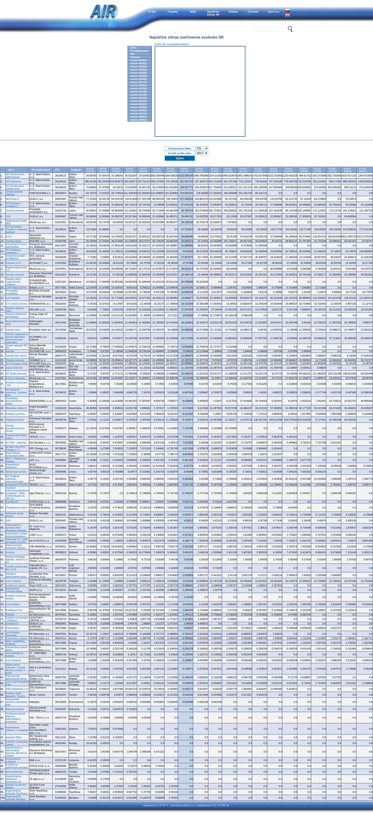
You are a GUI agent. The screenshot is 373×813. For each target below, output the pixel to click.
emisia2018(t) (171, 169)
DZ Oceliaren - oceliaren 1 (14, 251)
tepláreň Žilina (14, 737)
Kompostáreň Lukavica (13, 760)
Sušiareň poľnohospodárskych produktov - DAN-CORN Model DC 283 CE (17, 493)
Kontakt (254, 11)
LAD (8, 520)
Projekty (173, 11)
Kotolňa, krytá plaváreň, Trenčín (15, 694)
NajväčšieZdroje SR (213, 13)
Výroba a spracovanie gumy (16, 575)
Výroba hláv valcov (16, 355)
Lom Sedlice (13, 604)
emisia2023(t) (103, 169)
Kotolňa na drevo (15, 414)
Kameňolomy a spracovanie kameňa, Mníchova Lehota (16, 751)
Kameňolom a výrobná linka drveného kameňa (16, 528)
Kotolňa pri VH (14, 610)
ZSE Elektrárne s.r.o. (17, 689)
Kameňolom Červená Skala (14, 590)
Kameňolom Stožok (17, 638)
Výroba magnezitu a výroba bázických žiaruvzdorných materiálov (17, 338)
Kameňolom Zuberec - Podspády (17, 728)
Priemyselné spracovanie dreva (16, 677)
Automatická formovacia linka (15, 454)
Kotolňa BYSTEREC (17, 484)
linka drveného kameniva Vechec (16, 546)
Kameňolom (12, 628)
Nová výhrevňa (14, 771)
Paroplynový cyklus (16, 507)
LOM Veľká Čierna (16, 287)
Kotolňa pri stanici (16, 585)
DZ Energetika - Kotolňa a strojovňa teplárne (16, 229)
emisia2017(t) (184, 169)
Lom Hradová (13, 660)
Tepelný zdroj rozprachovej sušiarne (13, 282)
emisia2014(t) (228, 169)
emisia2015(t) (215, 169)
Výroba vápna (13, 241)
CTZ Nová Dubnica (16, 303)
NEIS (193, 11)
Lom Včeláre (13, 298)
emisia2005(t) (363, 169)
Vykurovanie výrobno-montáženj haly (16, 702)
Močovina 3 (12, 199)
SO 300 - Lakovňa (16, 442)
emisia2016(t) (199, 169)
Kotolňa (10, 351)
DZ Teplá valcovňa (16, 373)
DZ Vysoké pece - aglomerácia (16, 175)
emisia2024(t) (90, 169)
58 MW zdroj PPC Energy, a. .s (16, 448)
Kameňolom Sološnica (12, 466)
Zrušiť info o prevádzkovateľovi (172, 44)
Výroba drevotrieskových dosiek (15, 428)
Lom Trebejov (13, 581)
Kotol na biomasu (15, 378)
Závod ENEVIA (14, 367)
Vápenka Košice (15, 419)
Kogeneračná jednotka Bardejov (16, 797)
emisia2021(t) (130, 169)
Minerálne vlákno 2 (16, 408)
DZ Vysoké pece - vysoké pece (16, 187)
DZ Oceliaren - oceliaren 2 (14, 204)
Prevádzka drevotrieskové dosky (14, 401)
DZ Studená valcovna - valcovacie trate (14, 479)
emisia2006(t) (347, 169)
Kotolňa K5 (12, 501)
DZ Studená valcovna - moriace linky (16, 392)
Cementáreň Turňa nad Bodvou (16, 245)
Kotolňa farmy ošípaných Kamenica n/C (14, 779)
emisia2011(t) (274, 169)
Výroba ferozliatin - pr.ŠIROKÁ (16, 257)
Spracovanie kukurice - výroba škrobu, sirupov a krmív (15, 668)
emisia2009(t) (304, 169)
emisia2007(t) (332, 169)
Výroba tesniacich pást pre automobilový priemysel (16, 717)
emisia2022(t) (116, 169)
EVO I (9, 236)
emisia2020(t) (143, 169)
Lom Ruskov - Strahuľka (13, 634)
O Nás (153, 11)
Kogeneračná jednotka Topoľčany (16, 792)
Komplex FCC (14, 263)
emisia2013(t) (243, 169)
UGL (8, 216)
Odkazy (233, 11)
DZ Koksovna (13, 181)
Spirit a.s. (274, 11)
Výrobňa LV (12, 623)
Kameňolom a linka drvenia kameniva (16, 535)
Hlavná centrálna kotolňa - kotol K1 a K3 (16, 559)
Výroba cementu (15, 210)
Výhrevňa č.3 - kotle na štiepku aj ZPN (17, 540)
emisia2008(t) (317, 169)
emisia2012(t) (258, 169)
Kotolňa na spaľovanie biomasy (17, 766)
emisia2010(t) (289, 169)
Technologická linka (17, 363)
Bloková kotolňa (15, 709)
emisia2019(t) (157, 169)
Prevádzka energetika (12, 292)
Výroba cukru (13, 329)
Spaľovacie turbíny (16, 471)
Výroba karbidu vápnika (14, 193)
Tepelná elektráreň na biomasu (16, 315)
